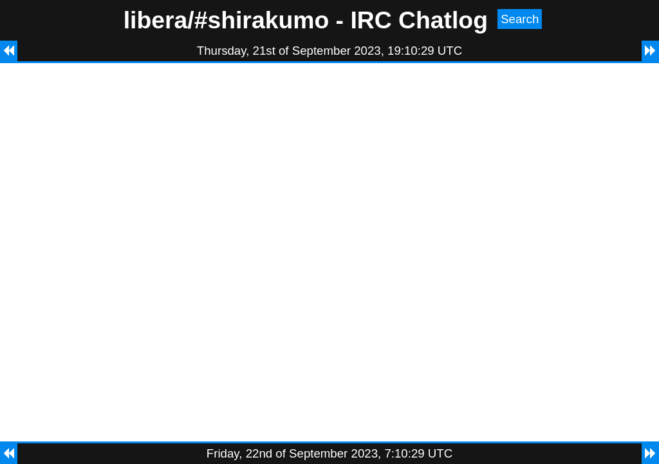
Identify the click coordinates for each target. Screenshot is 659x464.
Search (520, 19)
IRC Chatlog (419, 20)
